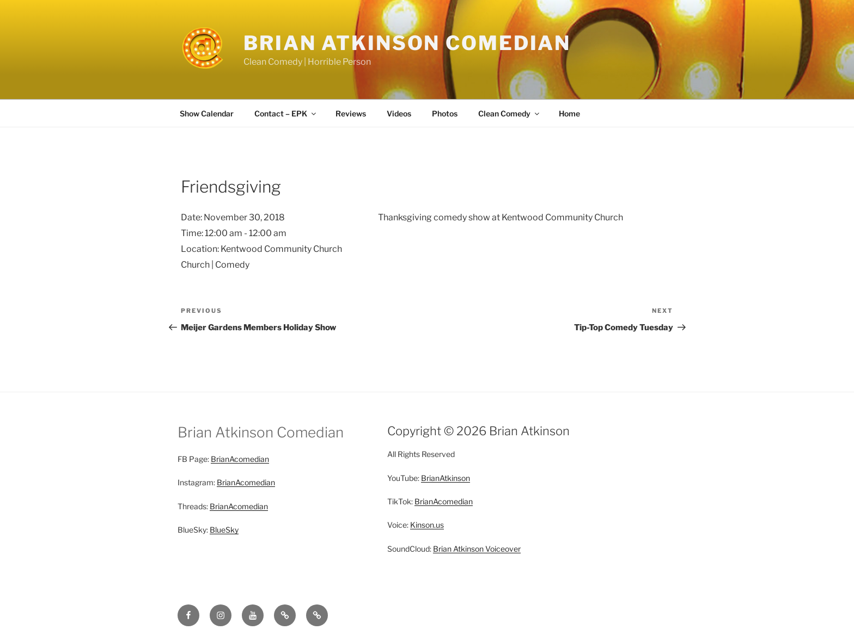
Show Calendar (207, 113)
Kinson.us (427, 524)
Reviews (350, 113)
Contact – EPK (286, 113)
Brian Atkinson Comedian (407, 43)
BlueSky (224, 529)
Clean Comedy (509, 113)
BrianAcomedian (240, 459)
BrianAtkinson (445, 478)
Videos (399, 113)
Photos (444, 113)
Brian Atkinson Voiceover (477, 548)
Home (569, 113)
